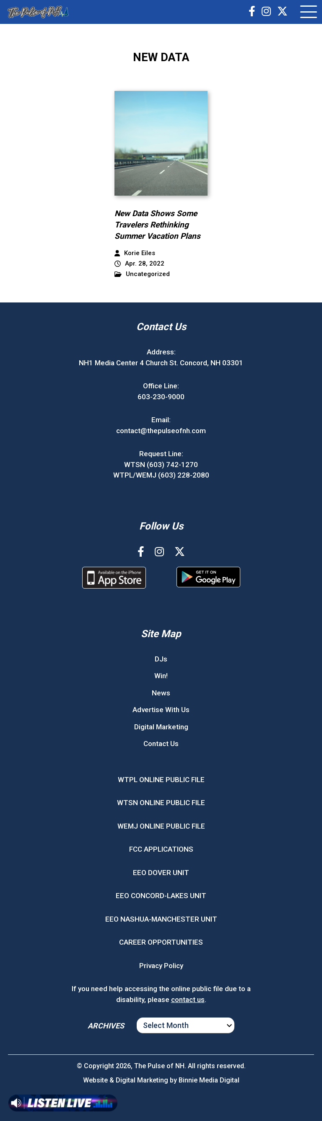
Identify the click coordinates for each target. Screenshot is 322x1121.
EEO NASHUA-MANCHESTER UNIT (161, 919)
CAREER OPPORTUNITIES (161, 942)
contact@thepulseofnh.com (161, 430)
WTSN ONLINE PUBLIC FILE (161, 802)
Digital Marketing (161, 727)
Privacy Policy (161, 965)
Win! (161, 676)
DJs (161, 659)
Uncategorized (142, 274)
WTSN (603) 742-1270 (161, 464)
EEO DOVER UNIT (161, 872)
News (161, 693)
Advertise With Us (161, 709)
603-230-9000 (161, 397)
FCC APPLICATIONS (161, 849)
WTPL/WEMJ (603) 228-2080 (161, 475)
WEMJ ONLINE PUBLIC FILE (161, 826)
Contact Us (161, 743)
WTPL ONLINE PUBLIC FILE (161, 779)
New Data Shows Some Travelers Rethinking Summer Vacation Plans (157, 224)
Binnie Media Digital (209, 1080)
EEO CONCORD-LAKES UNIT (161, 895)
